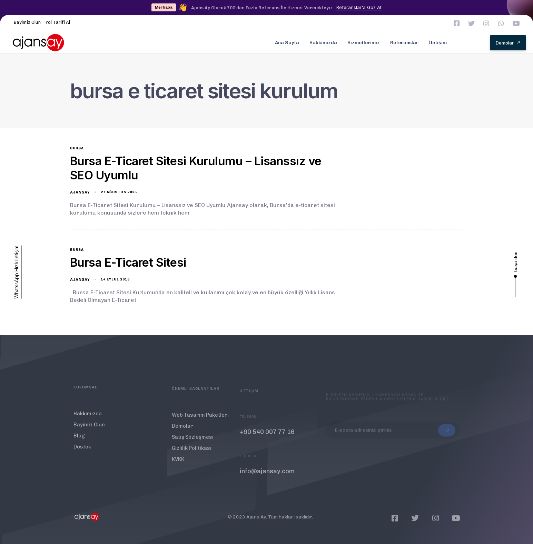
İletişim (438, 43)
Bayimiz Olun (27, 22)
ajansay (80, 192)
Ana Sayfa (287, 43)
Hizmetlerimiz (363, 43)
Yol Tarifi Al (58, 22)
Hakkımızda (323, 43)
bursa (77, 148)
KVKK (178, 463)
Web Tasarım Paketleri (200, 419)
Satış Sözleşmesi (193, 441)
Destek (82, 449)
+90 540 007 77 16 (267, 438)
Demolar (182, 430)
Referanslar (404, 43)
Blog (79, 438)
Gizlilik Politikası (191, 452)
